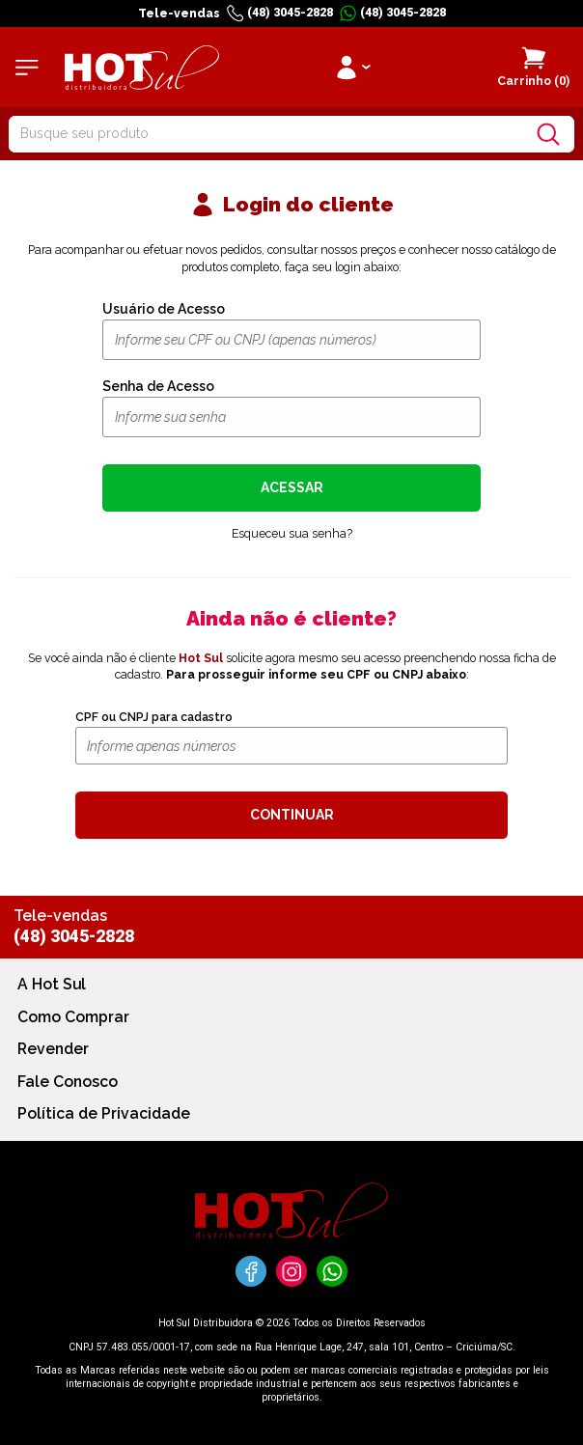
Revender (53, 1049)
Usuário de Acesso (163, 309)
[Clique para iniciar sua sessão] (351, 67)
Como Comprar (73, 1017)
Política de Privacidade (103, 1113)
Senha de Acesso (158, 386)
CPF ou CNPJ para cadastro (154, 717)
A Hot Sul (51, 984)
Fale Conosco (67, 1081)
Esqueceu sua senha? (292, 533)
